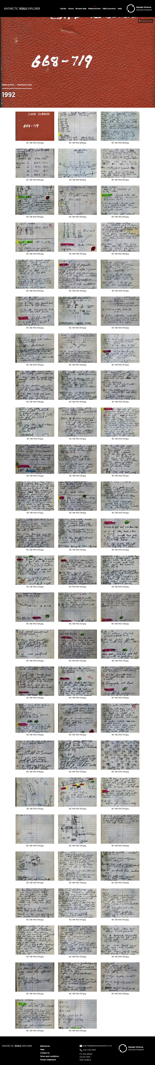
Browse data (81, 8)
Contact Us (45, 1053)
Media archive (94, 8)
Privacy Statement (48, 1059)
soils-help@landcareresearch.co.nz (95, 1045)
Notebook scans (25, 84)
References (45, 1046)
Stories (63, 8)
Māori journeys (109, 8)
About (71, 8)
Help (120, 8)
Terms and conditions (49, 1056)
